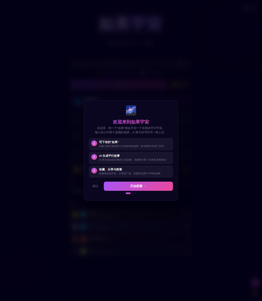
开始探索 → (138, 186)
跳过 (95, 186)
